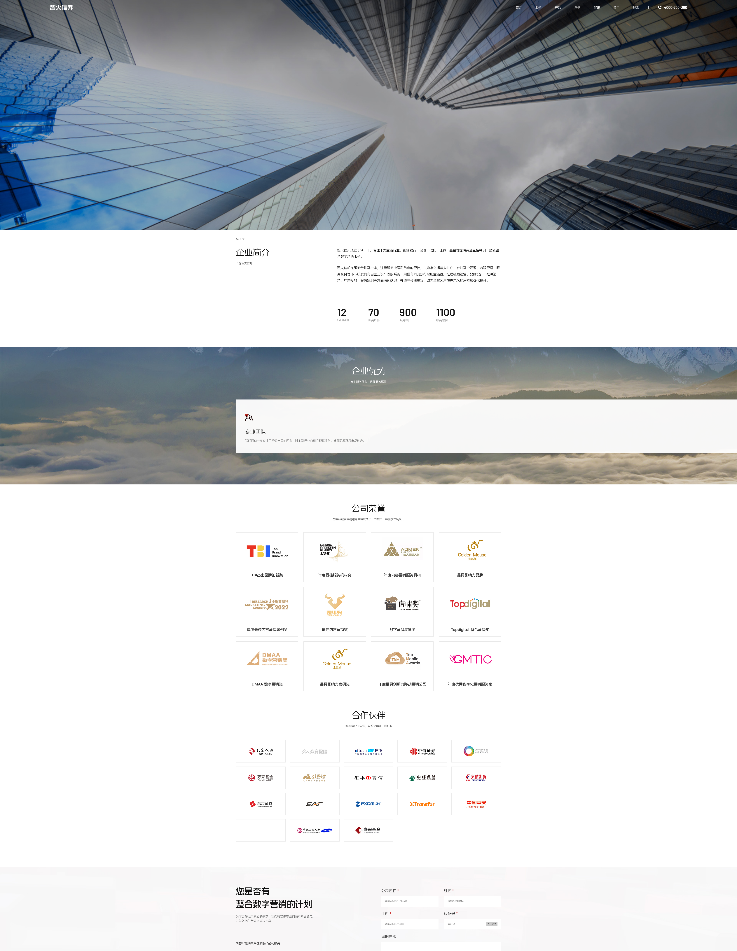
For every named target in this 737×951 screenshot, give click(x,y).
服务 (538, 7)
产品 (558, 7)
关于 (616, 7)
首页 (519, 7)
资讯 (597, 7)
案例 (577, 7)
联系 (636, 7)
